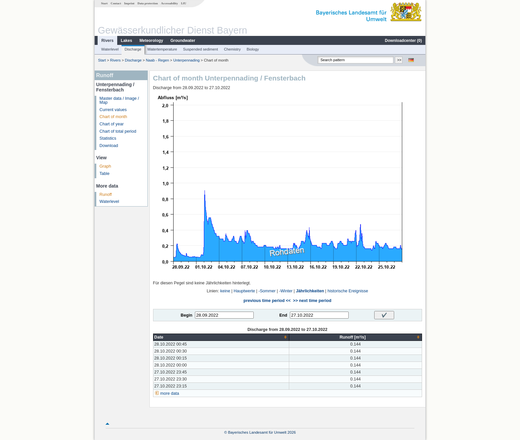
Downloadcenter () (403, 40)
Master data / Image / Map (119, 100)
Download (109, 145)
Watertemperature (162, 49)
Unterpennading (186, 60)
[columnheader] (221, 337)
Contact (116, 3)
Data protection (147, 3)
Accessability (169, 3)
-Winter (286, 291)
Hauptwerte (244, 291)
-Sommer (267, 291)
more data (169, 393)
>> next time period (312, 300)
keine (225, 291)
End (283, 315)
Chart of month (113, 116)
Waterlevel (110, 49)
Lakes (126, 40)
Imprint (129, 3)
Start (104, 3)
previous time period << (267, 300)
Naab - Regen (157, 60)
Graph (105, 166)
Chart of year (112, 124)
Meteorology (151, 40)
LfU (183, 3)
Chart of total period (118, 131)
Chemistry (232, 49)
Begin (186, 315)
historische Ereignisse (347, 291)
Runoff (106, 194)
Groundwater (182, 40)
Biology (253, 49)
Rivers (107, 40)
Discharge (133, 49)
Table (105, 173)
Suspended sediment (200, 49)
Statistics (108, 138)
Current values (113, 109)
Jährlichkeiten (310, 291)
